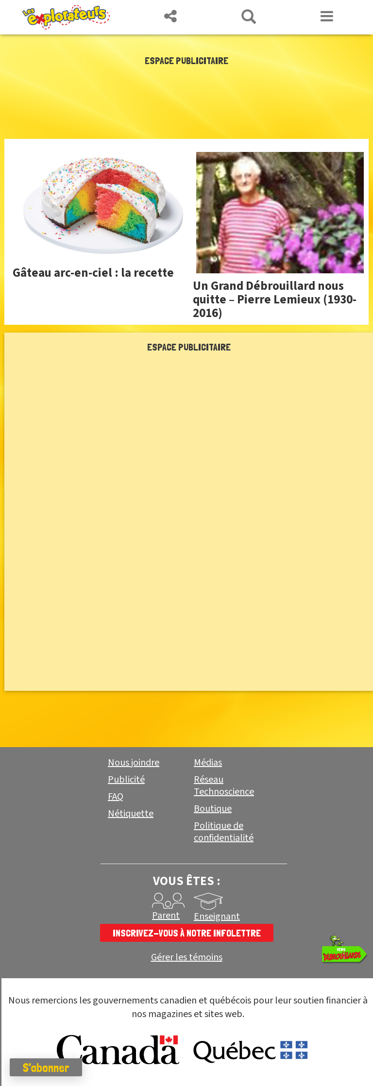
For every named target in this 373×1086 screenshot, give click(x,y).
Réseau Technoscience (224, 786)
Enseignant (217, 916)
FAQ (115, 796)
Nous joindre (133, 762)
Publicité (126, 779)
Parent (166, 915)
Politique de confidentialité (224, 832)
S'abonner (45, 1067)
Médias (208, 762)
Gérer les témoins (186, 958)
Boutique (213, 809)
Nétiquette (130, 813)
